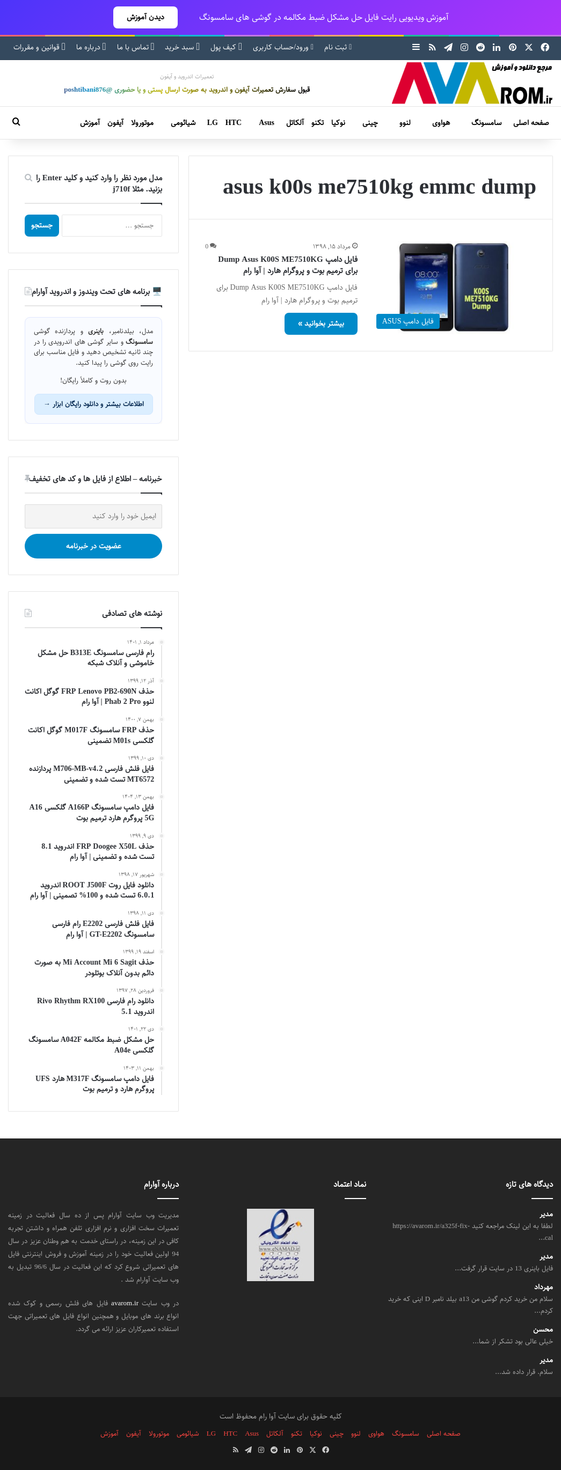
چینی (370, 123)
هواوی (441, 123)
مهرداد (543, 1287)
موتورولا (142, 123)
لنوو (405, 123)
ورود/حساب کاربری (283, 47)
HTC (233, 123)
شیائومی (183, 123)
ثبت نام (338, 47)
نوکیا (338, 123)
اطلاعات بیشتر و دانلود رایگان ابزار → (93, 404)
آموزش (90, 123)
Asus (266, 123)
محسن (543, 1329)
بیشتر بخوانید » (321, 323)
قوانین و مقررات (39, 47)
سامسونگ (486, 123)
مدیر (546, 1214)
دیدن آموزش (145, 17)
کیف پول (226, 47)
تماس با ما (136, 47)
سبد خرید (182, 47)
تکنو (317, 123)
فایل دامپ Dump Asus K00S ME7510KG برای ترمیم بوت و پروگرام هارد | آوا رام (287, 265)
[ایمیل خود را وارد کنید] (93, 516)
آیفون (115, 123)
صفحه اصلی (531, 123)
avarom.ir (125, 1303)
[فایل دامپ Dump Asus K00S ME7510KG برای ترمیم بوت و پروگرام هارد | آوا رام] (453, 287)
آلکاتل (295, 123)
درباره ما (91, 47)
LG (212, 123)
